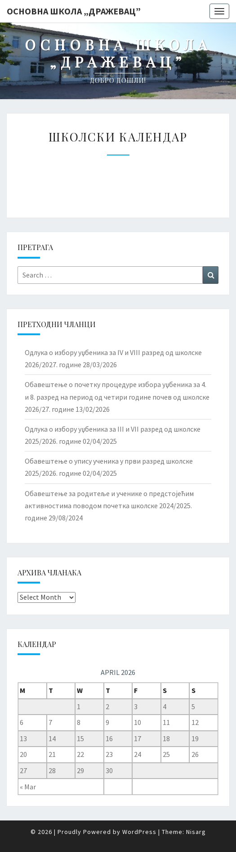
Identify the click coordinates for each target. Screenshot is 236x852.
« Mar (28, 786)
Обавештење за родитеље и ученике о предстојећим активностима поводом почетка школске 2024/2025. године (109, 505)
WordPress (139, 832)
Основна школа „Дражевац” (74, 11)
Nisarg (196, 832)
